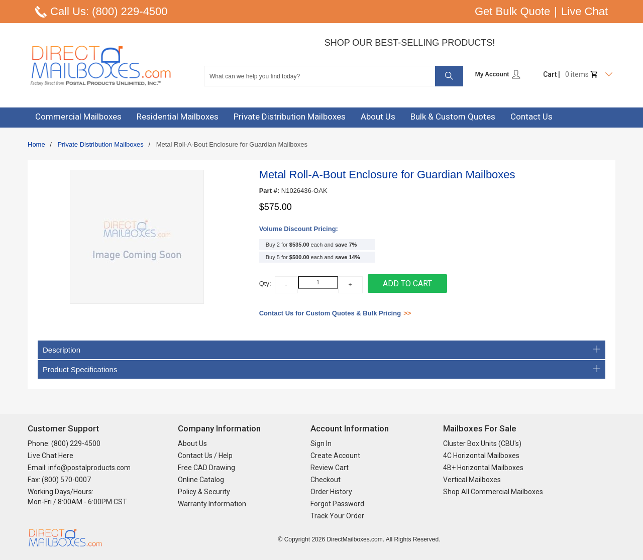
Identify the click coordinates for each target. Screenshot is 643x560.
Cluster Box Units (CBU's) (482, 443)
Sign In (321, 443)
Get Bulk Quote (512, 11)
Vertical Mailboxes (472, 480)
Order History (331, 492)
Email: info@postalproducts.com (79, 468)
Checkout (325, 480)
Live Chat (584, 11)
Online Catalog (201, 480)
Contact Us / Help (205, 456)
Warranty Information (212, 504)
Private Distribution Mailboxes (101, 144)
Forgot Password (337, 504)
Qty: (265, 283)
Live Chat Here (50, 456)
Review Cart (329, 468)
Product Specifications (321, 369)
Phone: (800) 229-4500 (64, 443)
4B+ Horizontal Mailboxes (483, 468)
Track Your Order (337, 516)
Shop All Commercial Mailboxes (493, 492)
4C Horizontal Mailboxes (481, 456)
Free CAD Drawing (206, 468)
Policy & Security (204, 492)
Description (321, 350)
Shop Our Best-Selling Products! (410, 43)
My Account (498, 74)
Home (36, 144)
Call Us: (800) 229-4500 (109, 11)
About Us (192, 443)
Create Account (335, 456)
